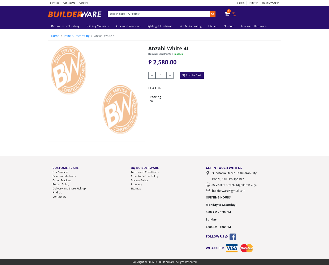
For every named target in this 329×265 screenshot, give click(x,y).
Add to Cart (191, 75)
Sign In (240, 2)
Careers (83, 2)
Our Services (60, 172)
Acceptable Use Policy (144, 176)
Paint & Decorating (76, 36)
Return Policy (60, 184)
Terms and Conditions (145, 172)
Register (253, 2)
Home (55, 36)
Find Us (57, 192)
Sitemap (136, 188)
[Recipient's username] (159, 14)
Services (54, 2)
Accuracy (136, 184)
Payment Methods (64, 176)
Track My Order (270, 2)
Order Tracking (61, 180)
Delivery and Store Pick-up (69, 188)
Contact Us (69, 2)
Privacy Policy (139, 180)
